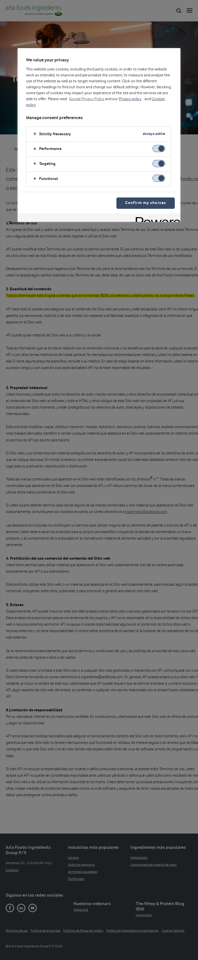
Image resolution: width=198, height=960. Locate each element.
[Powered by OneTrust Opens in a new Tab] (156, 218)
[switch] (158, 148)
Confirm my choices (145, 203)
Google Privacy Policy (86, 99)
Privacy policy (130, 99)
